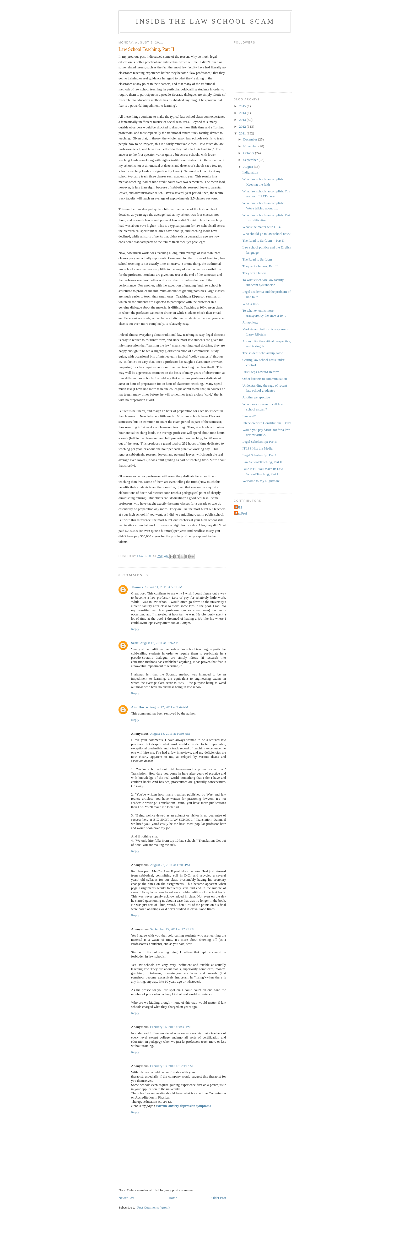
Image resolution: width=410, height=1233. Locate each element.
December (250, 139)
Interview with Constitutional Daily (266, 423)
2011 (243, 133)
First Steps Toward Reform (260, 372)
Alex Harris (139, 707)
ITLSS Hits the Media (257, 448)
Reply (135, 629)
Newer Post (126, 1198)
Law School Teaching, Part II (262, 462)
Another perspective (256, 397)
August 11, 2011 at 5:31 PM (163, 587)
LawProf (241, 513)
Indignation (250, 172)
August (248, 167)
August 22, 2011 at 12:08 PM (170, 865)
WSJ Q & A (250, 304)
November (250, 146)
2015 (243, 106)
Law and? (249, 416)
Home (173, 1198)
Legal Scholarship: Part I (259, 455)
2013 (243, 120)
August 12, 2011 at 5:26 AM (159, 643)
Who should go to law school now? (266, 234)
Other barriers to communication (264, 379)
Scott (134, 643)
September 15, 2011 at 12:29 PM (172, 929)
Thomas (137, 587)
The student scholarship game (262, 353)
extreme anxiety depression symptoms (183, 1106)
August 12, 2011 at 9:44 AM (169, 707)
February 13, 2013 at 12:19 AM (171, 1066)
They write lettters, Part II (260, 266)
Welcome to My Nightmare (260, 481)
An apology (250, 322)
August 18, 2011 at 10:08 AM (170, 734)
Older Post (219, 1198)
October (249, 153)
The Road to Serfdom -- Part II (263, 240)
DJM (238, 507)
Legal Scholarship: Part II (259, 442)
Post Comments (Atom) (153, 1207)
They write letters (254, 273)
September (251, 160)
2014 (243, 113)
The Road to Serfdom (257, 259)
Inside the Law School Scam (205, 21)
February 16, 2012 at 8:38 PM (170, 1027)
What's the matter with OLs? (261, 227)
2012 (243, 126)
